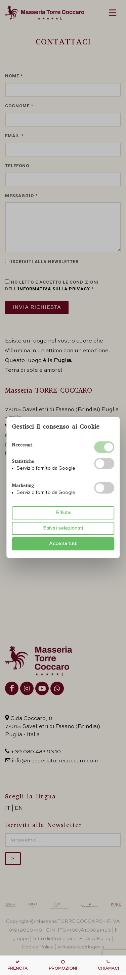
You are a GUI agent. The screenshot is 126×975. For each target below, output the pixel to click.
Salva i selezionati (63, 528)
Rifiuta (63, 512)
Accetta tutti (63, 543)
